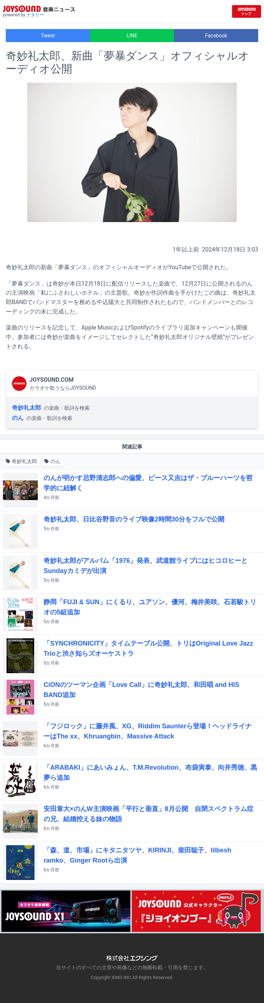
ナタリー (35, 14)
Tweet (48, 35)
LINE (132, 35)
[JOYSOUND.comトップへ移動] (246, 11)
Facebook (216, 35)
